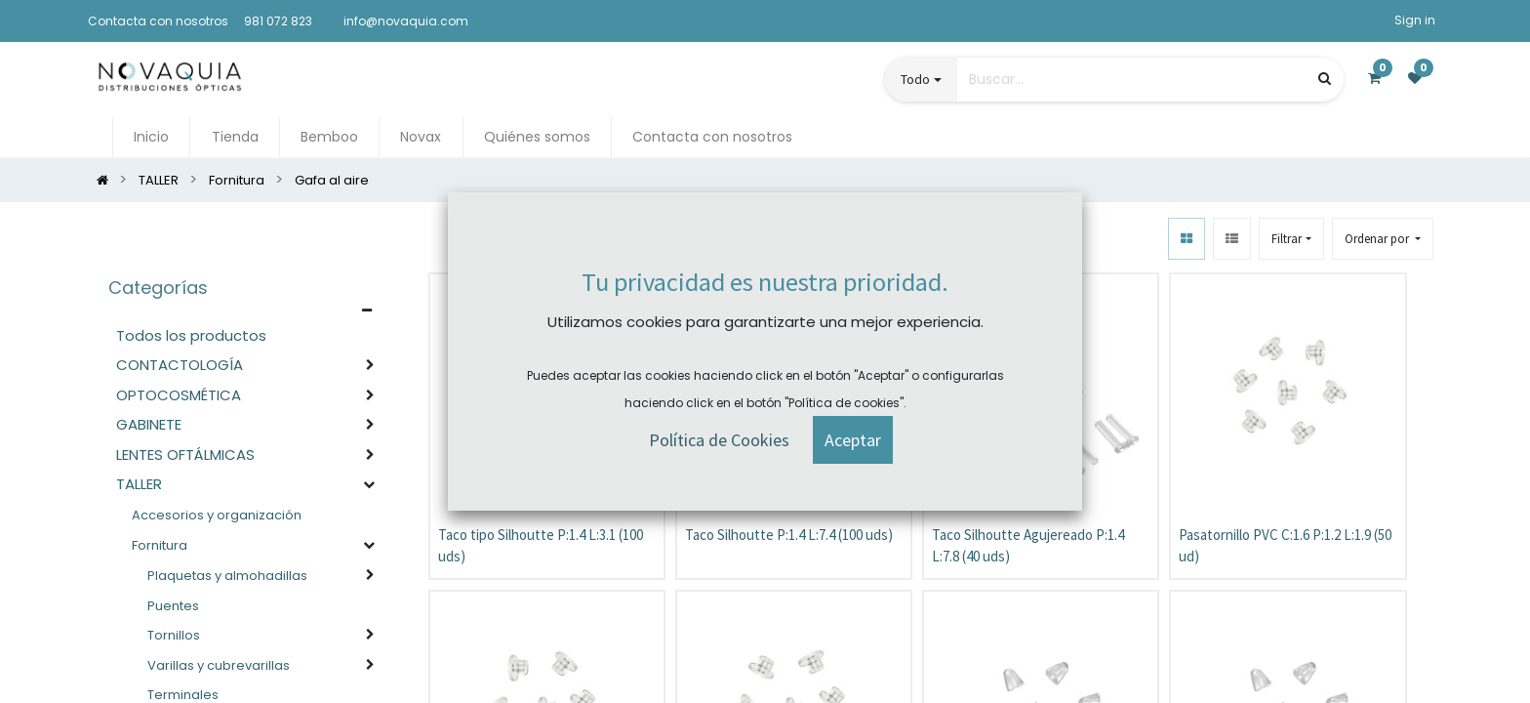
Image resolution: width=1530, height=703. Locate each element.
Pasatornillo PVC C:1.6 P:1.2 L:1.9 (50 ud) (1285, 545)
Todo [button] (915, 79)
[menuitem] (151, 137)
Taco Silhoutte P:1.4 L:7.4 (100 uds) (789, 534)
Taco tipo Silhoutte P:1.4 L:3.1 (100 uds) (540, 545)
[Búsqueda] (1325, 79)
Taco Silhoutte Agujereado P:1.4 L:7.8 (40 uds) (1028, 545)
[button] (1382, 239)
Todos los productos (191, 335)
